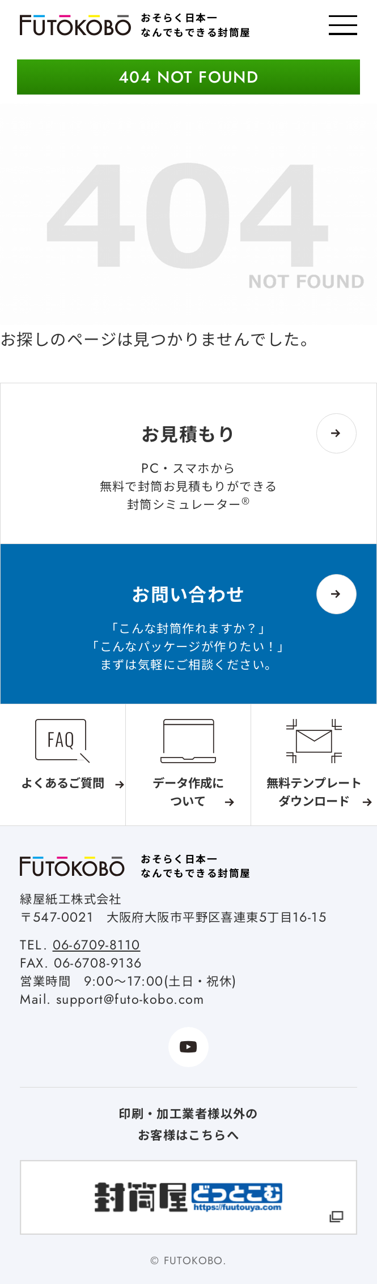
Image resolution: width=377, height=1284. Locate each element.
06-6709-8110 (97, 945)
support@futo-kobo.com (130, 999)
